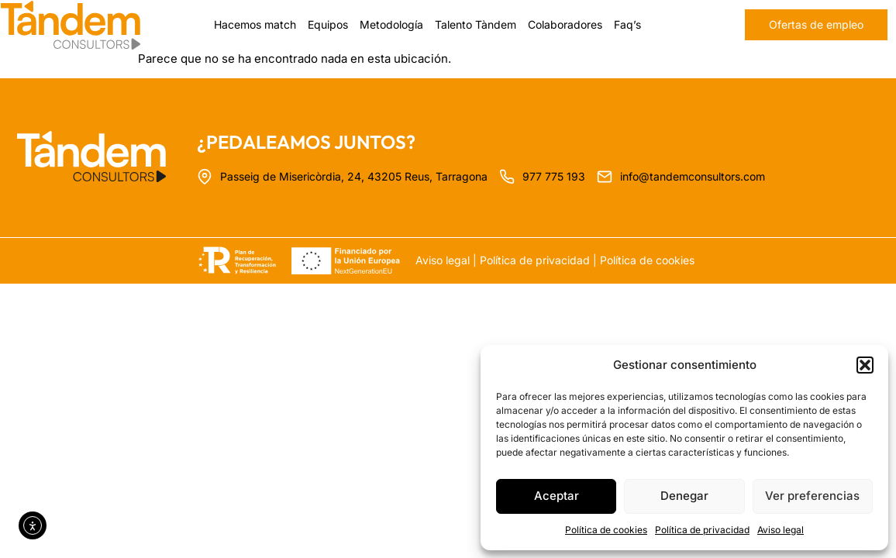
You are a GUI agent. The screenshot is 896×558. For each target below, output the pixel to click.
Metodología (391, 24)
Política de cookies (606, 530)
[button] (865, 365)
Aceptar (556, 495)
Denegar (684, 495)
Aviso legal (780, 530)
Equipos (328, 24)
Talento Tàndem (475, 24)
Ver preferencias (812, 495)
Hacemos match (255, 24)
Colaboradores (565, 24)
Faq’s (627, 24)
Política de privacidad (702, 530)
